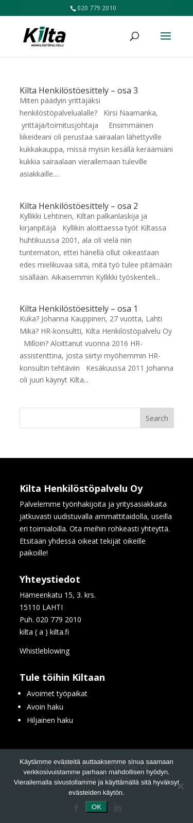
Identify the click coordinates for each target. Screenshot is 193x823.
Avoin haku (45, 707)
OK (96, 807)
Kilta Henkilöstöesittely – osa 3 (79, 90)
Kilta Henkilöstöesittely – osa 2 (79, 206)
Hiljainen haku (50, 720)
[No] (180, 786)
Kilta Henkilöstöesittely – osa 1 (79, 308)
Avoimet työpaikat (57, 693)
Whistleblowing (44, 651)
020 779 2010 (96, 8)
